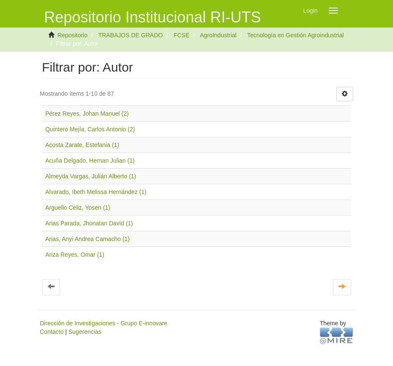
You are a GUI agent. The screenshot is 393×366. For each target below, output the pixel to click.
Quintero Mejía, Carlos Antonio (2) (90, 129)
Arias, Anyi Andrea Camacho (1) (87, 239)
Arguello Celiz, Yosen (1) (77, 207)
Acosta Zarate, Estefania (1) (82, 144)
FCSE (181, 35)
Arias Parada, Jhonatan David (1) (89, 223)
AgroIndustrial (218, 35)
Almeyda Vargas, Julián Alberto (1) (90, 176)
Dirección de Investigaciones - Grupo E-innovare (103, 323)
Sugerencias (84, 331)
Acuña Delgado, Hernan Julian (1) (90, 160)
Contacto (52, 331)
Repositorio (73, 35)
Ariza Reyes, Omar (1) (74, 254)
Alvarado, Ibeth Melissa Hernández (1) (96, 192)
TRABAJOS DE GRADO (130, 35)
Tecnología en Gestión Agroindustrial (295, 35)
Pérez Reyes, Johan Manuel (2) (87, 113)
